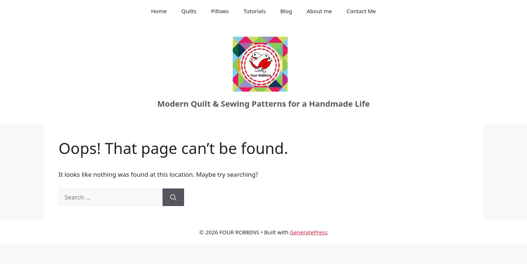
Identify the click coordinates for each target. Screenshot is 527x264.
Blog (286, 11)
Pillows (220, 11)
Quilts (188, 11)
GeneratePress (309, 232)
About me (319, 11)
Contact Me (361, 11)
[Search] (173, 197)
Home (159, 11)
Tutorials (254, 11)
